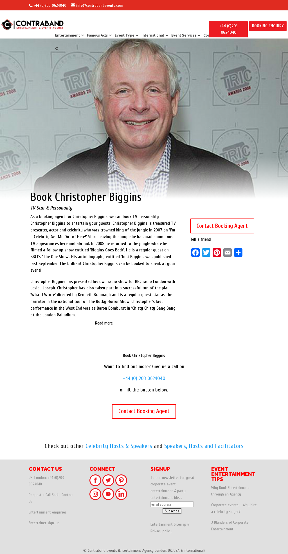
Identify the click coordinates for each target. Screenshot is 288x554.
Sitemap (180, 524)
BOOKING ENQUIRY (268, 26)
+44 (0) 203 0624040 (144, 378)
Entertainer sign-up (44, 523)
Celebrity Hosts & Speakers (119, 446)
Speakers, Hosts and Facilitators (204, 446)
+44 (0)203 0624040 (49, 5)
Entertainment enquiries (48, 512)
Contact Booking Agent (222, 225)
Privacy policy (161, 531)
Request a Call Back (43, 494)
